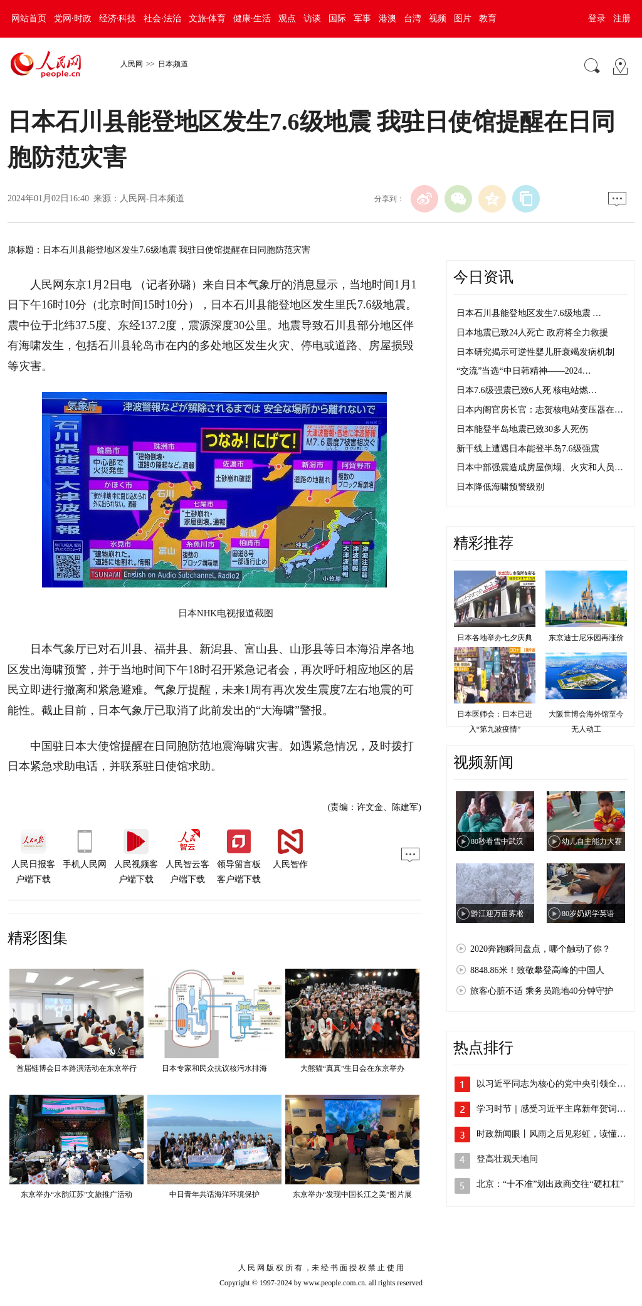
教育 (488, 18)
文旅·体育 (207, 18)
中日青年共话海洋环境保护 (214, 1194)
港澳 (387, 18)
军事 (362, 18)
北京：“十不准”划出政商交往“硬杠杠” (550, 1184)
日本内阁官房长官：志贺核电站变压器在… (539, 409)
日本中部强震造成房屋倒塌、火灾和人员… (539, 467)
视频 (437, 18)
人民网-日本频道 (152, 198)
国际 (337, 18)
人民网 (131, 64)
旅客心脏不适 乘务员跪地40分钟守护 (541, 991)
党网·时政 (73, 18)
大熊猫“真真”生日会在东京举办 (352, 1068)
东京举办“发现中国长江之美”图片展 (353, 1194)
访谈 (312, 18)
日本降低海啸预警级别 (500, 487)
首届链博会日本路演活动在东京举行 (76, 1068)
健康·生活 (252, 18)
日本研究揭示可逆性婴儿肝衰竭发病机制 (535, 352)
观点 (287, 18)
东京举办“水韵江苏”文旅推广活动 (77, 1194)
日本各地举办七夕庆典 (494, 637)
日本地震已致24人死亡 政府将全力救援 (532, 332)
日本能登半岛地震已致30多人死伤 (522, 429)
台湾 (412, 18)
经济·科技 (118, 18)
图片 (462, 18)
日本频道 (173, 64)
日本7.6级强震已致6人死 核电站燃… (526, 390)
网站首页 (28, 18)
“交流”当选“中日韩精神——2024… (523, 371)
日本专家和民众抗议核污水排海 (214, 1068)
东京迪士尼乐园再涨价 (586, 637)
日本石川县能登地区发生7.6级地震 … (528, 313)
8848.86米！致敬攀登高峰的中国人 (537, 970)
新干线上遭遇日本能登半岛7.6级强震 (527, 448)
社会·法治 (162, 18)
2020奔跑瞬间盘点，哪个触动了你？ (540, 949)
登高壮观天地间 (507, 1159)
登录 (597, 18)
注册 (622, 18)
